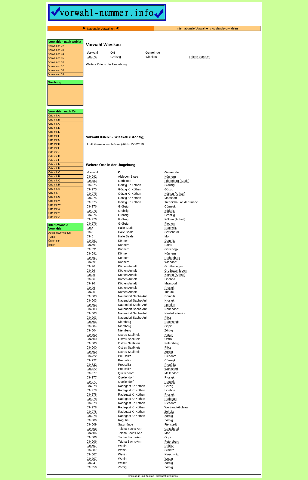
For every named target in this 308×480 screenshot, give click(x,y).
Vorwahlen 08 (56, 70)
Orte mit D (54, 127)
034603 (92, 296)
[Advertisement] (65, 94)
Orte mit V (54, 200)
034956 (92, 467)
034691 (92, 240)
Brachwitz (171, 228)
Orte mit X (54, 209)
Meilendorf (171, 373)
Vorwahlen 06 (56, 62)
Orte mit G (54, 139)
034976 (92, 57)
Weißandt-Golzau (176, 407)
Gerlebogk (171, 249)
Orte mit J (53, 152)
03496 (91, 266)
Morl (167, 236)
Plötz (167, 317)
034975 (92, 185)
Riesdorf (170, 403)
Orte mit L (54, 160)
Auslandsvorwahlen (59, 232)
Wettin (168, 458)
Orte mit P (54, 176)
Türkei (51, 236)
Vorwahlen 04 (56, 54)
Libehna (169, 279)
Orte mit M (54, 164)
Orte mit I (53, 148)
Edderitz (169, 210)
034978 (92, 386)
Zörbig (168, 330)
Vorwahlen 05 (56, 58)
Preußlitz (170, 364)
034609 (92, 424)
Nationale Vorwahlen (100, 28)
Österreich (54, 240)
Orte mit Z (54, 217)
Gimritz (169, 450)
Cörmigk (170, 206)
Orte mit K (54, 156)
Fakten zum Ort (199, 57)
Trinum (169, 292)
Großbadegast (174, 266)
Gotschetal (171, 232)
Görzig (168, 189)
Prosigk (169, 287)
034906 (92, 420)
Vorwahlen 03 (56, 50)
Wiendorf (170, 262)
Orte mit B (54, 119)
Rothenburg (172, 257)
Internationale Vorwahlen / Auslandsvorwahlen (207, 28)
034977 (92, 373)
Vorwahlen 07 (56, 66)
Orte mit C (54, 123)
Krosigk (169, 300)
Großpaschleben (175, 270)
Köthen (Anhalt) (174, 193)
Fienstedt (170, 424)
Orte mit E (54, 131)
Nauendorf (171, 309)
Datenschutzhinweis (167, 476)
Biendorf (170, 356)
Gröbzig (169, 215)
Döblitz (169, 446)
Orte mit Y (54, 213)
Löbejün (169, 304)
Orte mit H (54, 144)
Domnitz (169, 240)
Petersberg (171, 343)
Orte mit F (54, 135)
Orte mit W (54, 204)
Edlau (168, 245)
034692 (92, 176)
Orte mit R (54, 184)
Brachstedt (171, 322)
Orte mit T (54, 192)
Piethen (169, 223)
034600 (92, 334)
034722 (92, 356)
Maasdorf (170, 198)
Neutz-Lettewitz (174, 313)
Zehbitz (169, 411)
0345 (90, 228)
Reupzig (169, 381)
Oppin (168, 326)
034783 (92, 181)
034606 (92, 428)
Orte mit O (54, 172)
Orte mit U (54, 196)
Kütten (168, 334)
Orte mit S (54, 188)
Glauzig (169, 185)
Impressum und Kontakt (141, 476)
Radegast (170, 398)
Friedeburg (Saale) (177, 181)
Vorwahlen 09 (56, 74)
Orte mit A (54, 115)
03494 (91, 463)
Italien (51, 244)
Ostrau (168, 339)
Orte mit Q (54, 180)
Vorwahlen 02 (56, 45)
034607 (92, 446)
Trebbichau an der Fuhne (181, 202)
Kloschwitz (171, 454)
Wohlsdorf (171, 369)
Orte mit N (54, 168)
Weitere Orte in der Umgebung (106, 64)
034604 (92, 322)
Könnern (170, 176)
